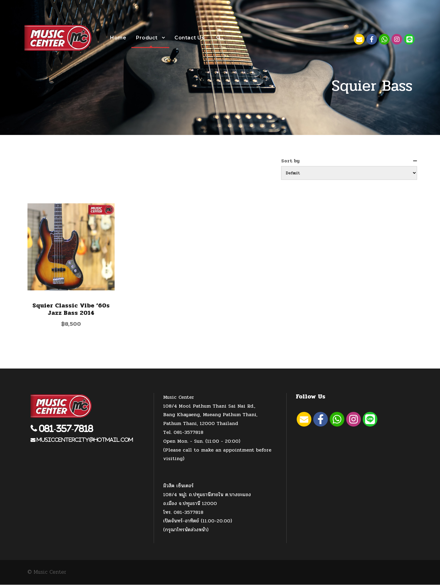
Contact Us (189, 38)
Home (118, 38)
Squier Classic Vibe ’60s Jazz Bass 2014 (71, 309)
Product (147, 38)
